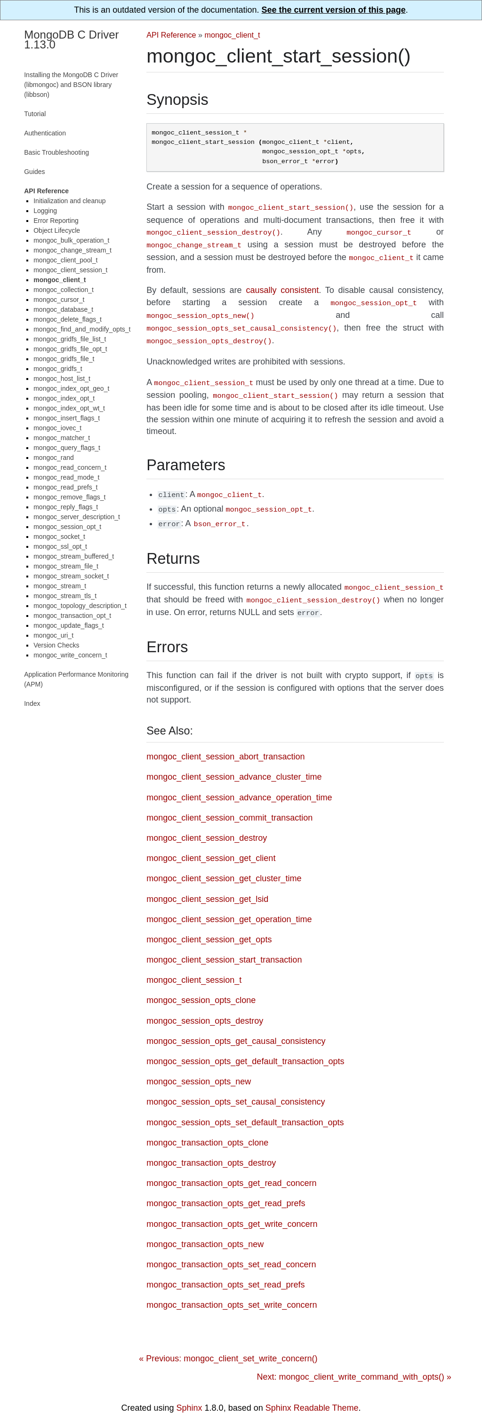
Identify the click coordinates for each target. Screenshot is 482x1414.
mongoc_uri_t (53, 635)
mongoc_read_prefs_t (65, 487)
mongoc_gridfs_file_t (63, 359)
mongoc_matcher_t (61, 438)
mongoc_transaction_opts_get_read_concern (231, 1167)
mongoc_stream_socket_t (71, 576)
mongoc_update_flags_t (68, 625)
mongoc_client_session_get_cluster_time (223, 862)
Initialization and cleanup (69, 201)
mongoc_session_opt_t (67, 526)
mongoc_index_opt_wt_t (69, 408)
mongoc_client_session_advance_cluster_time (233, 761)
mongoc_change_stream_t (72, 250)
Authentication (45, 133)
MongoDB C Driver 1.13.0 (71, 39)
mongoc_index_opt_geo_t (71, 388)
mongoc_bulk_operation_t (71, 240)
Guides (34, 171)
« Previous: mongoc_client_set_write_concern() (228, 1342)
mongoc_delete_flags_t (67, 319)
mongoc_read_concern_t (69, 467)
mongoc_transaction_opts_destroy (211, 1147)
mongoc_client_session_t (193, 964)
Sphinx (189, 1392)
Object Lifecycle (56, 230)
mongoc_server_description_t (76, 517)
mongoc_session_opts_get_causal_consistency (235, 1025)
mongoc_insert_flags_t (66, 418)
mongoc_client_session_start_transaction (224, 943)
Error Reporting (56, 220)
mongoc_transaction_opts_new (205, 1228)
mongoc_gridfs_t (57, 368)
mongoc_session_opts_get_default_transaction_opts (245, 1045)
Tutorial (35, 114)
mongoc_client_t (232, 35)
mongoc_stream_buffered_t (73, 556)
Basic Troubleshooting (56, 152)
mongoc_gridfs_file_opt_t (70, 349)
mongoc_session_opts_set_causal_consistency (235, 1085)
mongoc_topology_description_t (80, 605)
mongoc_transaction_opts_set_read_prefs (225, 1268)
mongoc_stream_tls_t (64, 596)
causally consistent (282, 286)
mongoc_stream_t (59, 586)
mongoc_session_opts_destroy (204, 1005)
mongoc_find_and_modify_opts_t (81, 329)
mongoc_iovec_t (57, 428)
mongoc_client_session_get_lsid (207, 883)
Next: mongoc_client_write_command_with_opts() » (354, 1361)
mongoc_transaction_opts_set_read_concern (231, 1248)
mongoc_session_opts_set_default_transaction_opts (245, 1106)
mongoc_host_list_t (61, 378)
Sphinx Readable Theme (312, 1392)
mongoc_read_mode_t (66, 477)
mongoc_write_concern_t (70, 655)
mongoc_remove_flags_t (69, 497)
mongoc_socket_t (59, 536)
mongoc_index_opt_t (64, 398)
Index (32, 703)
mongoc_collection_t (63, 289)
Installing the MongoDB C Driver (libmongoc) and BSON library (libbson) (71, 84)
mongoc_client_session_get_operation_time (229, 903)
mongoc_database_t (63, 309)
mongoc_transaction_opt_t (72, 615)
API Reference (171, 35)
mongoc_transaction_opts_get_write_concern (231, 1208)
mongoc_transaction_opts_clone (207, 1126)
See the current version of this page (334, 10)
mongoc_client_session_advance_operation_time (239, 781)
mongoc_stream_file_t (65, 566)
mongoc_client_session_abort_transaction (225, 740)
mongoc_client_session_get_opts (209, 923)
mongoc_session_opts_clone (201, 984)
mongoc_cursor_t (58, 299)
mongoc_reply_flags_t (65, 507)
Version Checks (56, 645)
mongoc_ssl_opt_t (60, 546)
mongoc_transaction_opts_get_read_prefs (225, 1187)
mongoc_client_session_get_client (210, 842)
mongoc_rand (53, 457)
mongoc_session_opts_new (198, 1065)
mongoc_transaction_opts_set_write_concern (231, 1289)
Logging (45, 210)
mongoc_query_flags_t (66, 447)
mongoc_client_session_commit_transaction (229, 801)
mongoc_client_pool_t (65, 260)
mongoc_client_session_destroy (206, 822)
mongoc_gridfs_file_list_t (69, 339)
